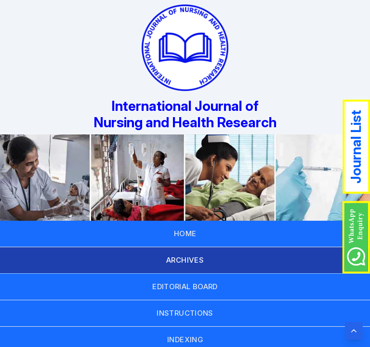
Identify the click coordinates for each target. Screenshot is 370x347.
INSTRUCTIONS (185, 313)
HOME (185, 233)
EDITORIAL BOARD (185, 286)
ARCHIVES (185, 260)
